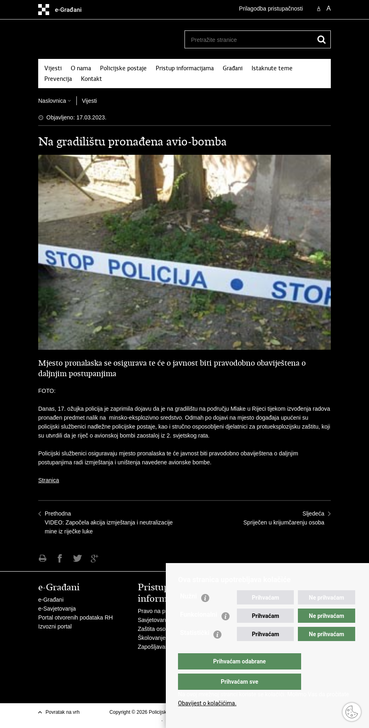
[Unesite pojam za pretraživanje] (246, 39)
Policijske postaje (123, 68)
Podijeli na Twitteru (77, 558)
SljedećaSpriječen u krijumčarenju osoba (283, 518)
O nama (81, 68)
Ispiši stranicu (42, 558)
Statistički (194, 649)
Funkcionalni (198, 631)
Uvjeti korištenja (144, 719)
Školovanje (152, 638)
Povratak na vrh (63, 712)
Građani (233, 68)
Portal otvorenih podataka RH (75, 617)
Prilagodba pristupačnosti (271, 8)
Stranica (48, 480)
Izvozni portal (55, 626)
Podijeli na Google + (95, 558)
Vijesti (53, 68)
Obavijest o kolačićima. (207, 703)
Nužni (188, 612)
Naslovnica (52, 101)
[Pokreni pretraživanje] (321, 39)
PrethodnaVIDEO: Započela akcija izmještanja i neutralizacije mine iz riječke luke (109, 522)
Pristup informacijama (185, 68)
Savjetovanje (154, 620)
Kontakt (91, 78)
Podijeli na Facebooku (60, 558)
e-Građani (50, 599)
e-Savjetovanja (57, 608)
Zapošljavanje (155, 647)
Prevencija (58, 78)
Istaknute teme (272, 68)
